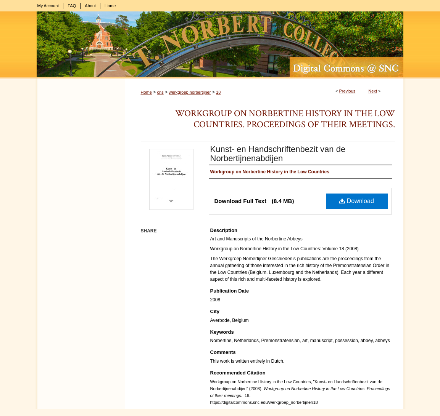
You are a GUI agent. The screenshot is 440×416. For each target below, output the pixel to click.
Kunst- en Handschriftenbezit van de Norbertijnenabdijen (278, 153)
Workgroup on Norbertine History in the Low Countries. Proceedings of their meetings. (285, 118)
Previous (347, 91)
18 (218, 92)
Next (372, 91)
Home (146, 92)
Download (356, 201)
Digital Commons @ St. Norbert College (220, 44)
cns (160, 92)
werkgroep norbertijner (190, 92)
